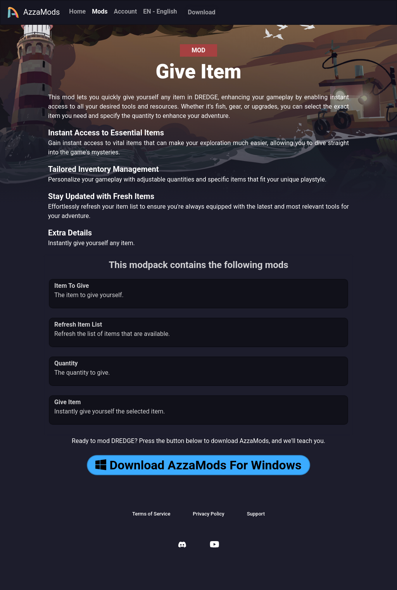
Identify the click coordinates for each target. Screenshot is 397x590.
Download (202, 12)
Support (256, 514)
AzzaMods (33, 12)
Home (77, 11)
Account (125, 11)
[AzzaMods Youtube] (214, 545)
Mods (99, 11)
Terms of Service (151, 514)
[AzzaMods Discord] (182, 545)
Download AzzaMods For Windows (198, 465)
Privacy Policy (208, 514)
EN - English (160, 11)
